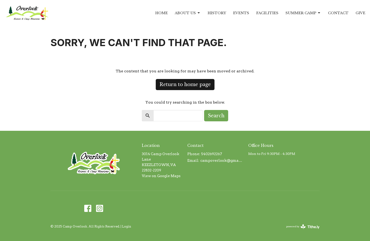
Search (216, 115)
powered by (303, 226)
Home (161, 13)
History (217, 13)
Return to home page (185, 84)
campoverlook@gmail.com (222, 160)
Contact (338, 13)
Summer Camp (303, 13)
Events (241, 13)
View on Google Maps (161, 176)
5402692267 (211, 154)
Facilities (267, 13)
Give (360, 13)
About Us (188, 13)
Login (126, 226)
